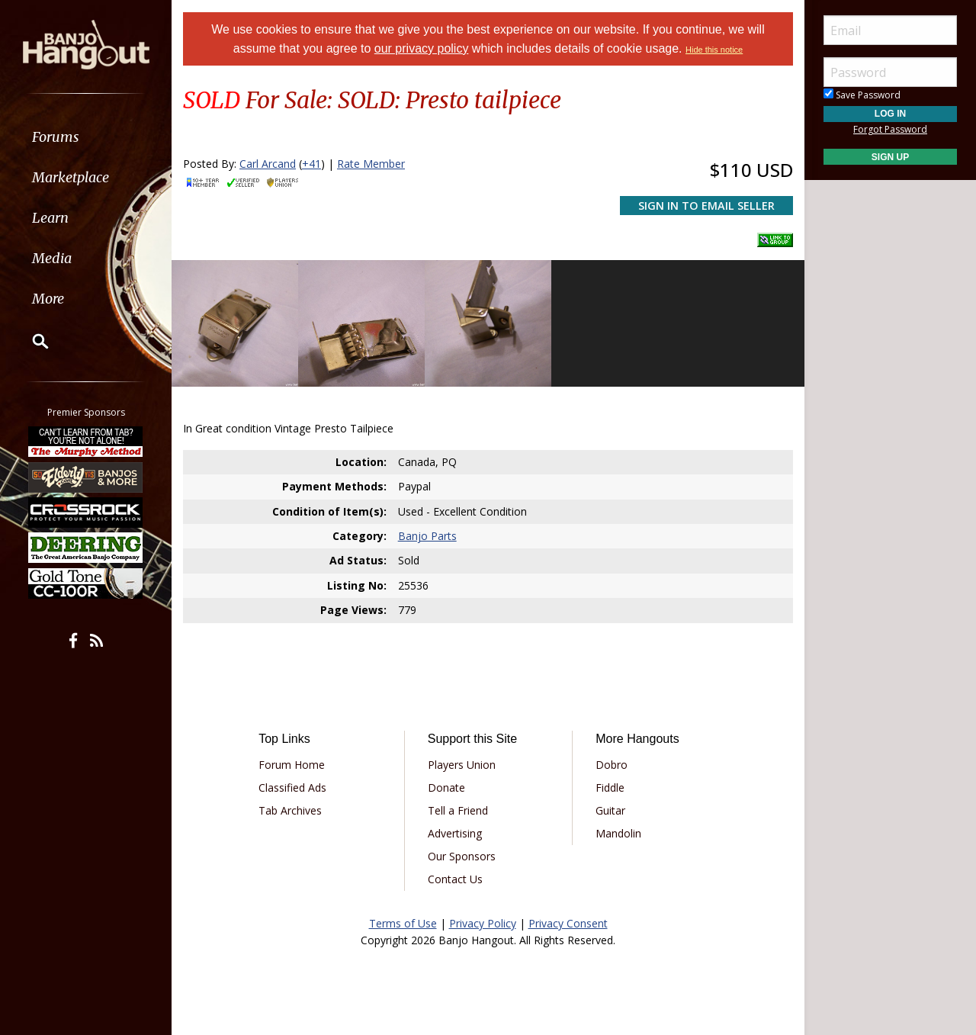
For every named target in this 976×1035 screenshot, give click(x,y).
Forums (55, 137)
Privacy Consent (568, 923)
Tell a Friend (458, 810)
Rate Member (371, 163)
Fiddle (610, 787)
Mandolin (618, 833)
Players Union (462, 764)
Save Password (862, 94)
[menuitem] (86, 137)
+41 (311, 163)
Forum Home (291, 764)
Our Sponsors (462, 856)
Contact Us (455, 879)
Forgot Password (890, 129)
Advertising (455, 833)
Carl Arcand (267, 163)
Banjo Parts (427, 536)
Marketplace (70, 177)
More (48, 298)
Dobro (612, 764)
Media (52, 258)
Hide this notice (714, 49)
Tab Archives (290, 810)
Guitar (610, 810)
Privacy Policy (482, 923)
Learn (50, 218)
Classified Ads (292, 787)
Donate (446, 787)
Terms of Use (403, 923)
